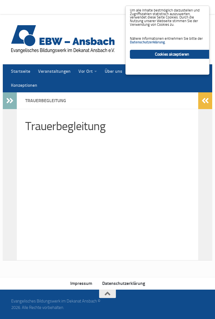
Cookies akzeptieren (172, 72)
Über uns (109, 7)
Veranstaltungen (50, 7)
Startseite (16, 7)
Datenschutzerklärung (123, 283)
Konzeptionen (24, 85)
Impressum (81, 283)
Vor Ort (81, 7)
